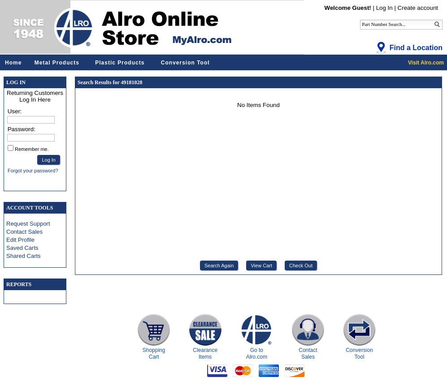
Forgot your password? (33, 170)
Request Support (28, 223)
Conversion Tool (185, 63)
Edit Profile (20, 239)
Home (13, 63)
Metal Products (57, 63)
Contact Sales (24, 231)
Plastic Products (119, 63)
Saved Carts (22, 247)
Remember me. (32, 149)
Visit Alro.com (426, 63)
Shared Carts (23, 256)
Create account (418, 7)
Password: (21, 129)
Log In (384, 7)
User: (15, 111)
